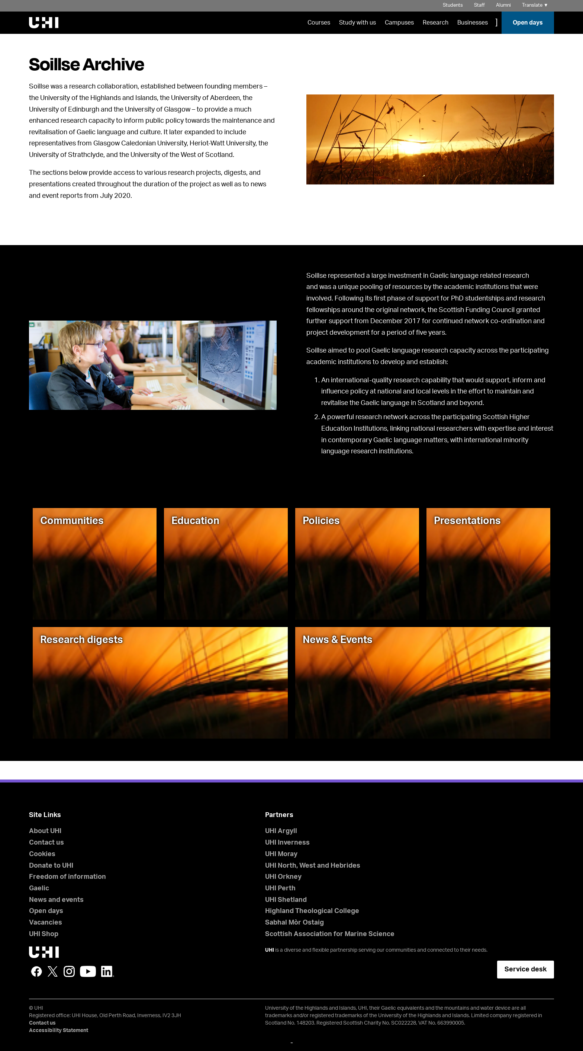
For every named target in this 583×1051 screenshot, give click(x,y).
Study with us (357, 23)
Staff (479, 5)
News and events (56, 900)
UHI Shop (43, 934)
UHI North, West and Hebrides (312, 865)
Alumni (503, 5)
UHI (269, 950)
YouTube (88, 971)
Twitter (52, 971)
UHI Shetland (286, 900)
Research (435, 23)
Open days (528, 23)
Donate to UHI (51, 865)
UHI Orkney (283, 877)
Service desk (526, 969)
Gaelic (39, 888)
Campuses (399, 23)
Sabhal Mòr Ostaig (294, 922)
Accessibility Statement (58, 1030)
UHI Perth (280, 888)
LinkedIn (107, 971)
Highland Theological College (312, 911)
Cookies (42, 854)
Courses (318, 23)
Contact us (46, 842)
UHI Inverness (287, 842)
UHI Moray (281, 854)
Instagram (69, 971)
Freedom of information (67, 877)
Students (453, 5)
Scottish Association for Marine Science (329, 934)
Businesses (472, 23)
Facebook (36, 971)
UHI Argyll (281, 831)
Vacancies (45, 922)
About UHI (45, 831)
